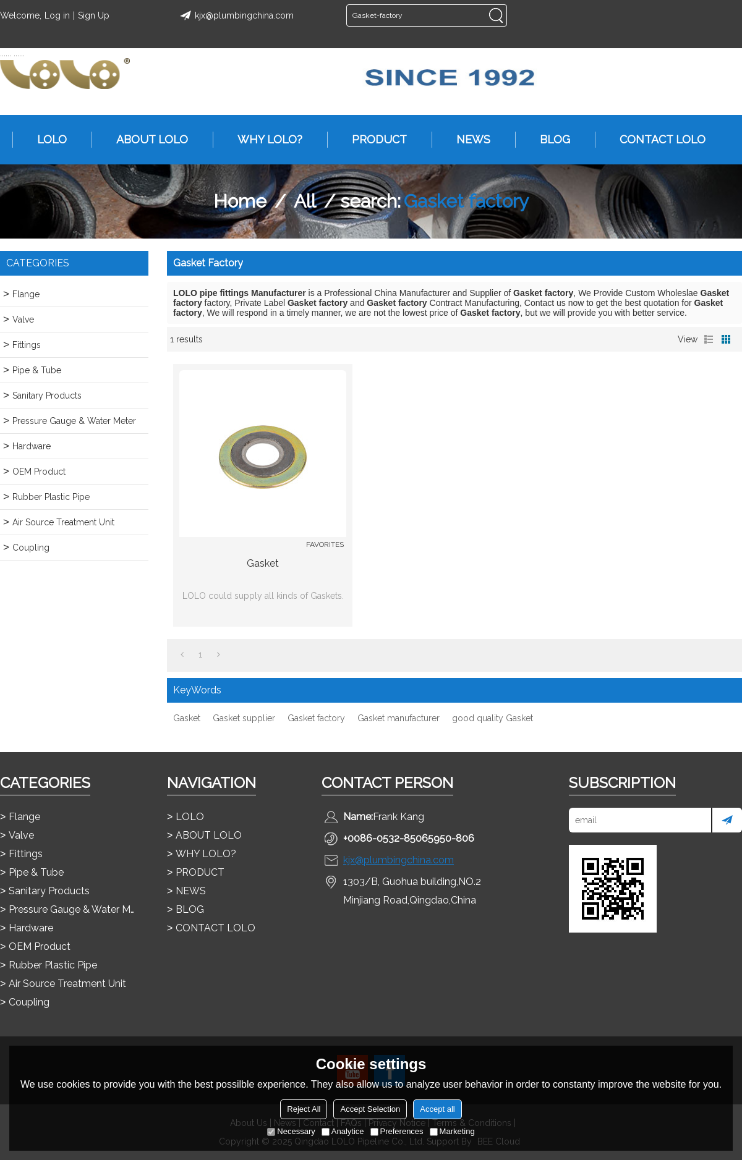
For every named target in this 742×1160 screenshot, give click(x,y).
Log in (57, 15)
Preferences (397, 1131)
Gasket (263, 563)
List (708, 339)
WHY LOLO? (263, 140)
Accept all (437, 1109)
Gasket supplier (244, 718)
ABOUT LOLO (146, 140)
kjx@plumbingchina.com (235, 15)
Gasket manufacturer (398, 718)
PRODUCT (373, 140)
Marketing (452, 1131)
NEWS (467, 140)
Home (240, 201)
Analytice (343, 1131)
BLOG (548, 140)
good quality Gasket (492, 718)
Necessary (291, 1131)
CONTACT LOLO (656, 140)
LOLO (46, 140)
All (305, 201)
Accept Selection (370, 1109)
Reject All (303, 1109)
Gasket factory (316, 718)
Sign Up (93, 15)
